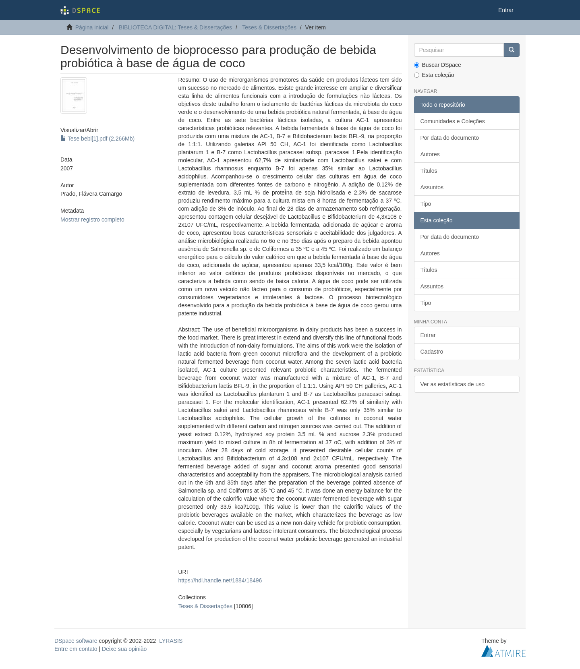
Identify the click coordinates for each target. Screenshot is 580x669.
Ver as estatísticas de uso (452, 384)
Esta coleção (434, 75)
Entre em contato (75, 649)
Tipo (425, 204)
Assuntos (432, 187)
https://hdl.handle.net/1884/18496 (220, 580)
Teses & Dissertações (269, 27)
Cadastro (431, 351)
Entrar (428, 335)
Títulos (428, 171)
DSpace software (75, 641)
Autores (430, 154)
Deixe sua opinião (124, 649)
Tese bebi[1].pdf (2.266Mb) (97, 138)
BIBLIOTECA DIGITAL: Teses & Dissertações (175, 27)
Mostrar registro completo (92, 219)
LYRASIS (170, 641)
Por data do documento (449, 138)
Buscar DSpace (437, 65)
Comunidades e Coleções (452, 121)
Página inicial (92, 27)
